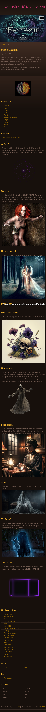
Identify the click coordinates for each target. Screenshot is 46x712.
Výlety (6, 624)
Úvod (3, 45)
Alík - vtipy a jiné (9, 635)
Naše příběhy (8, 626)
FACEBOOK (8, 652)
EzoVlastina (8, 656)
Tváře (6, 110)
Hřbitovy (6, 122)
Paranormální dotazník (11, 628)
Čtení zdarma (8, 649)
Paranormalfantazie (10, 117)
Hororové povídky (9, 616)
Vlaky (5, 108)
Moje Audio (7, 645)
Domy (6, 127)
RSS (18, 707)
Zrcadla (6, 106)
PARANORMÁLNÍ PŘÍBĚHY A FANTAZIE (23, 6)
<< (7, 667)
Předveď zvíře (8, 640)
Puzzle (6, 654)
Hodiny (6, 124)
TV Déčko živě (8, 638)
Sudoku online (8, 647)
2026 (25, 667)
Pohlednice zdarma (10, 633)
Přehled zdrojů (8, 678)
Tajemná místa (8, 614)
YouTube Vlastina (9, 621)
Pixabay (6, 631)
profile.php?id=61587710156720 (11, 137)
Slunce (6, 113)
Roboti (6, 115)
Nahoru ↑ (42, 707)
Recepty (6, 642)
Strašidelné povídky (10, 619)
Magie (6, 120)
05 (21, 667)
